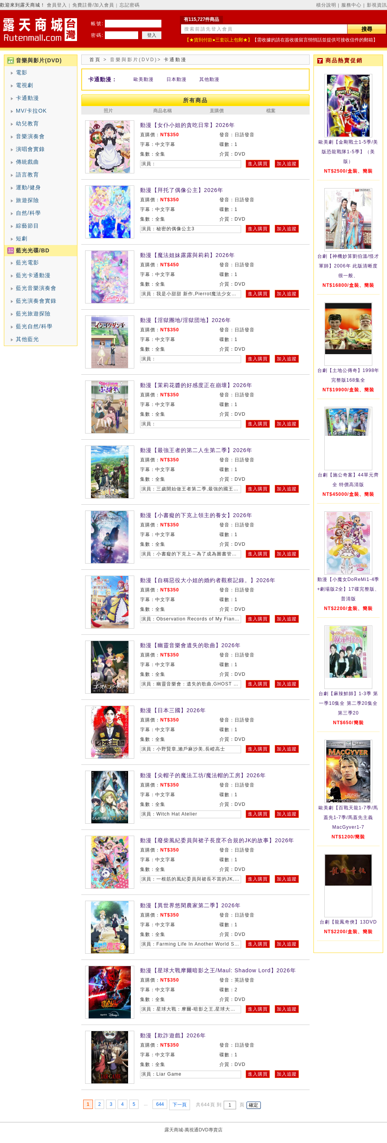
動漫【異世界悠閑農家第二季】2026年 (190, 905)
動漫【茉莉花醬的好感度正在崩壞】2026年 (196, 385)
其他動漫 (209, 79)
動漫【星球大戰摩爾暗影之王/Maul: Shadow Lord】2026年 (218, 970)
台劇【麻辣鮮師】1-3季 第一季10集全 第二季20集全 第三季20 (348, 703)
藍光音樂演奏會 (36, 288)
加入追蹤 (287, 163)
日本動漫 (176, 79)
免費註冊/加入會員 (93, 5)
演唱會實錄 (30, 149)
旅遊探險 (27, 200)
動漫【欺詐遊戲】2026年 (173, 1035)
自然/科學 (28, 213)
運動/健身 (28, 187)
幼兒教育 (27, 123)
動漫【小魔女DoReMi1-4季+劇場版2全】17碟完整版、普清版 (348, 589)
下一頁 (180, 1104)
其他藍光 (27, 339)
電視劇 (24, 85)
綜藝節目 (27, 226)
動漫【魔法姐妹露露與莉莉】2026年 (187, 255)
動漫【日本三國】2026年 (173, 710)
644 (160, 1104)
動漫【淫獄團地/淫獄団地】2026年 (185, 320)
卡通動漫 (27, 98)
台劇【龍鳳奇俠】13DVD (348, 922)
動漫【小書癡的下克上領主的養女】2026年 (196, 515)
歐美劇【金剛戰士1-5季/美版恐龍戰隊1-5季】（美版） (348, 151)
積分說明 (326, 5)
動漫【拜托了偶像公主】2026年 (181, 190)
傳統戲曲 (27, 162)
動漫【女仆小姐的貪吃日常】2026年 (187, 125)
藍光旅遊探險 (33, 313)
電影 (21, 72)
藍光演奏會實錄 (36, 301)
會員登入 (57, 5)
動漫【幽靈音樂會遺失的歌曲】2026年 (190, 645)
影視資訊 (377, 5)
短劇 (21, 238)
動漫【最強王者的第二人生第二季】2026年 (196, 450)
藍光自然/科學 (34, 326)
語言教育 (27, 174)
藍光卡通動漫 (33, 275)
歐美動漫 (144, 79)
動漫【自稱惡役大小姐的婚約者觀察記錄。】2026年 (208, 580)
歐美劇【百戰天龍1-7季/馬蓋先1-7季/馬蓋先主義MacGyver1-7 (348, 817)
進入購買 (258, 163)
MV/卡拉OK (31, 111)
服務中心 (351, 5)
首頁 (95, 59)
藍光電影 (27, 262)
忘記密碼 (130, 5)
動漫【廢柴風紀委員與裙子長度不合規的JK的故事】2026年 (217, 840)
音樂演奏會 (30, 136)
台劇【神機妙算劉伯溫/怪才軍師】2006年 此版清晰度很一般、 (348, 266)
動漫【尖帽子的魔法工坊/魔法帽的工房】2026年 (203, 775)
